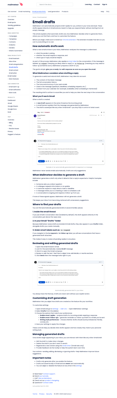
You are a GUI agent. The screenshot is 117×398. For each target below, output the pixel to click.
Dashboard (11, 100)
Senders (12, 48)
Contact (97, 4)
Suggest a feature (14, 134)
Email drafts (13, 67)
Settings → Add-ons (59, 309)
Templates (13, 39)
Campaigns (13, 36)
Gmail (10, 103)
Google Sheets (13, 106)
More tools (12, 93)
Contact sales (48, 383)
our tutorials (44, 376)
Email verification (15, 90)
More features (14, 79)
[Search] (54, 4)
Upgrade (11, 28)
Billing (11, 123)
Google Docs (12, 109)
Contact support (49, 374)
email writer (66, 346)
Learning (88, 4)
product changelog (52, 380)
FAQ (107, 11)
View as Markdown (45, 378)
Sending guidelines (14, 25)
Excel (9, 112)
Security (49, 394)
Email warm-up (14, 87)
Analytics (12, 45)
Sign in (104, 4)
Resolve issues (14, 129)
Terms (35, 394)
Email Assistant (14, 58)
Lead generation (54, 11)
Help (102, 11)
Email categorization (16, 64)
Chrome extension (69, 40)
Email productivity (39, 11)
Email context (13, 70)
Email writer (13, 73)
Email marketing (24, 11)
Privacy (10, 131)
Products (65, 11)
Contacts (12, 42)
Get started (12, 11)
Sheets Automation (15, 51)
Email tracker (12, 76)
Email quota (12, 22)
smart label (72, 61)
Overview (11, 19)
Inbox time (12, 61)
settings (79, 366)
